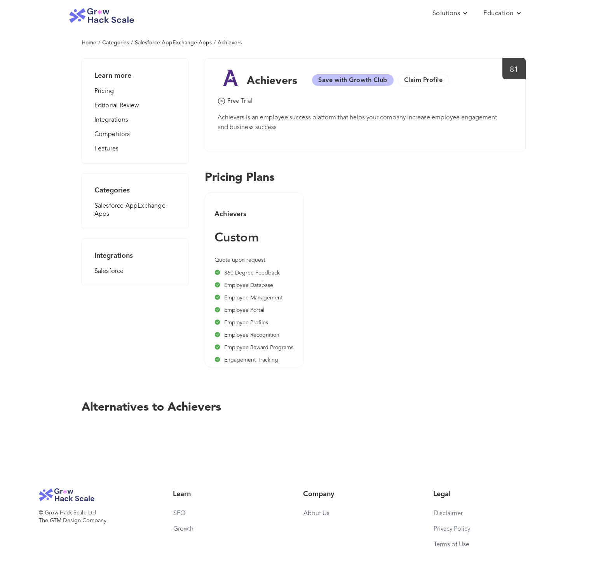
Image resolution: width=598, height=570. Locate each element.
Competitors (112, 134)
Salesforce (109, 271)
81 (514, 70)
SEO (179, 514)
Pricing (104, 91)
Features (106, 149)
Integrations (111, 120)
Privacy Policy (452, 529)
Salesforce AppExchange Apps (173, 42)
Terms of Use (451, 545)
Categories (115, 42)
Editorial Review (116, 106)
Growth (183, 529)
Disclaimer (448, 514)
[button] (450, 13)
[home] (101, 15)
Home (89, 42)
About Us (316, 514)
